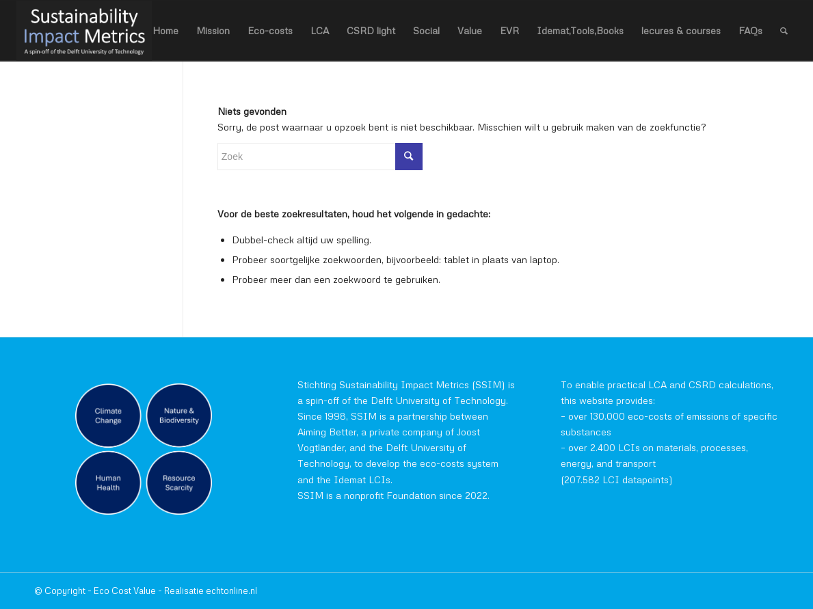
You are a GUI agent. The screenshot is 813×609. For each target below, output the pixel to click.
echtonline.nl (231, 590)
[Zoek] (784, 31)
